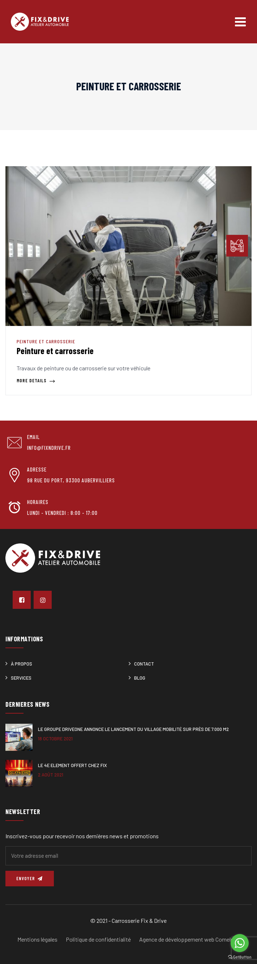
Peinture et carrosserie (46, 341)
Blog (139, 678)
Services (21, 678)
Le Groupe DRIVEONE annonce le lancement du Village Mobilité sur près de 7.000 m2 (133, 729)
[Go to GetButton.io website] (239, 957)
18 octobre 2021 (55, 738)
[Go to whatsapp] (240, 943)
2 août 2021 (50, 775)
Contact (144, 664)
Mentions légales (37, 939)
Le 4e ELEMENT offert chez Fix (72, 765)
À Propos (21, 664)
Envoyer (29, 878)
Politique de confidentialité (98, 939)
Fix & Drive (154, 920)
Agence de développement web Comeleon (189, 939)
